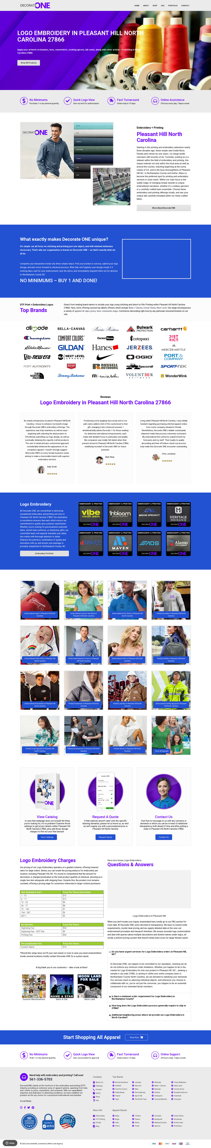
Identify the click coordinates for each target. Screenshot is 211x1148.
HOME (136, 6)
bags (115, 311)
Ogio (117, 1099)
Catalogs (99, 1086)
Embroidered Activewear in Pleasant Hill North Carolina (40, 705)
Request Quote (105, 837)
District (157, 1092)
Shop (98, 1097)
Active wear (178, 1123)
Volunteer (177, 1096)
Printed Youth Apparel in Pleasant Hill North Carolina (40, 750)
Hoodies (157, 1116)
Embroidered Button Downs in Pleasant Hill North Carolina (83, 659)
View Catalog (47, 817)
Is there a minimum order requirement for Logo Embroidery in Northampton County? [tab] (142, 997)
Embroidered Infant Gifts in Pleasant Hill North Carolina (40, 659)
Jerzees (138, 1082)
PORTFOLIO (172, 6)
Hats (117, 1123)
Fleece (137, 1119)
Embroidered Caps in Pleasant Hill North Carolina (39, 614)
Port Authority (140, 1092)
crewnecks (107, 311)
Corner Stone (149, 308)
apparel (78, 311)
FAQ (162, 6)
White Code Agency (55, 1144)
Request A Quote (105, 817)
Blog (97, 1126)
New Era (138, 1086)
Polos (117, 1126)
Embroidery (100, 1116)
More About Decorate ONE (163, 208)
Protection (178, 1126)
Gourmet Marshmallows (34, 999)
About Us (99, 1082)
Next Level (162, 308)
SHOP (155, 6)
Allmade (157, 1082)
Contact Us (164, 817)
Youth (137, 1126)
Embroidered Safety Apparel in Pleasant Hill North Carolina (171, 705)
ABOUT (146, 6)
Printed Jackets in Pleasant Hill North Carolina (127, 705)
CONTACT (185, 6)
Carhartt (118, 1086)
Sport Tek (138, 1096)
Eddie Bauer (119, 1092)
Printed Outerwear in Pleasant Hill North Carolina (84, 705)
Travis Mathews (180, 1082)
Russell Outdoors (180, 1092)
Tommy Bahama (160, 1099)
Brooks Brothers (121, 1082)
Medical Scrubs (160, 1123)
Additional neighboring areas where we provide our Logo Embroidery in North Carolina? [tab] (146, 1016)
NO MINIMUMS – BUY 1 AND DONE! (58, 280)
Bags (117, 1119)
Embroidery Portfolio (44, 553)
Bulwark (157, 1089)
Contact (99, 1089)
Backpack (158, 1119)
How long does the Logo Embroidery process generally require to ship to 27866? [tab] (147, 1006)
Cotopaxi (177, 1099)
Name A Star (62, 999)
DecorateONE (32, 1144)
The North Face (141, 1099)
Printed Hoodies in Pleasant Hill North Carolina (171, 614)
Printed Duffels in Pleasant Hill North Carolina (171, 659)
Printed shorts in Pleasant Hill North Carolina (127, 750)
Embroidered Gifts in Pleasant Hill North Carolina (127, 659)
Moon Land (89, 999)
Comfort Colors (121, 1089)
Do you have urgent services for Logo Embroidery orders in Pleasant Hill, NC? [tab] (148, 953)
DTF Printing (100, 1119)
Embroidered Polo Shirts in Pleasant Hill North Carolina (127, 614)
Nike (136, 1089)
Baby (117, 1116)
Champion (158, 1096)
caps (87, 311)
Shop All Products (29, 63)
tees (99, 311)
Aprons (157, 1126)
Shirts (137, 1123)
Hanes (117, 1096)
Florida (98, 1123)
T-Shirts (138, 1116)
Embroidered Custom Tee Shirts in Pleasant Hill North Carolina (84, 614)
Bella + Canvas (136, 308)
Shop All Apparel (161, 751)
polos (93, 311)
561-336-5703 (40, 1079)
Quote (98, 1093)
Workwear (178, 1119)
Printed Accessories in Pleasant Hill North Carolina (84, 750)
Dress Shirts (178, 1116)
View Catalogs (47, 837)
